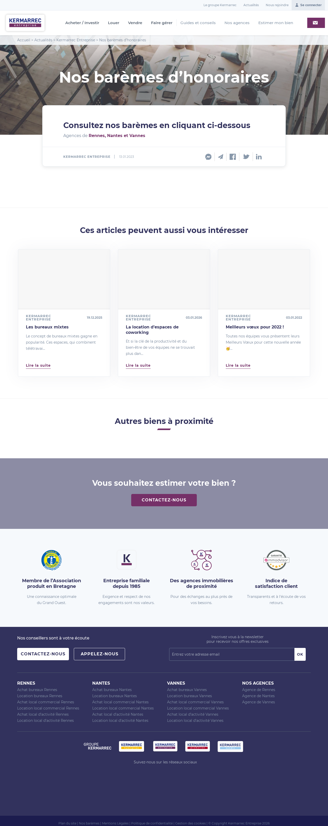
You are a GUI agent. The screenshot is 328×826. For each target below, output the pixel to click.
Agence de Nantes (258, 696)
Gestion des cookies (190, 823)
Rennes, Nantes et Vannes (117, 135)
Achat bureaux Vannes (187, 689)
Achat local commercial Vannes (195, 702)
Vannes (176, 683)
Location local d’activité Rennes (45, 720)
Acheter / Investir (82, 23)
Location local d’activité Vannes (195, 720)
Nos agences (237, 22)
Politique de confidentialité (152, 823)
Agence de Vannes (258, 702)
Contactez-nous (164, 500)
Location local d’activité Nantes (120, 720)
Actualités (251, 5)
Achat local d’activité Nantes (117, 714)
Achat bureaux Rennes (37, 689)
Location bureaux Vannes (189, 696)
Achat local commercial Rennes (45, 702)
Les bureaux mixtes (47, 327)
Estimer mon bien (275, 22)
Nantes (101, 683)
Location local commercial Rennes (48, 708)
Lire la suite (38, 365)
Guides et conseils (198, 22)
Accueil (23, 40)
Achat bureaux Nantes (112, 689)
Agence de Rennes (258, 689)
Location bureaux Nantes (114, 696)
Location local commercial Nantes (123, 708)
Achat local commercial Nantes (120, 702)
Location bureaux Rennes (39, 696)
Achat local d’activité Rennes (43, 714)
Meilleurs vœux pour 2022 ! (255, 327)
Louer (113, 23)
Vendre (135, 23)
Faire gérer (161, 23)
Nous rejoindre (277, 5)
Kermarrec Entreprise (75, 40)
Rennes (26, 683)
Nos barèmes (89, 823)
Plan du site (67, 823)
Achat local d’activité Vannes (192, 714)
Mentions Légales (115, 823)
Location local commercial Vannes (198, 708)
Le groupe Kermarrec (220, 5)
